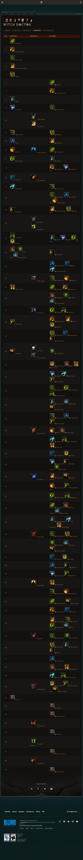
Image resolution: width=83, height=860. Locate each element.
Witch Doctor (17, 25)
